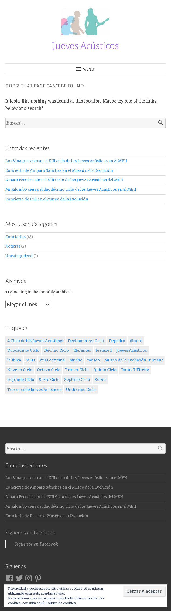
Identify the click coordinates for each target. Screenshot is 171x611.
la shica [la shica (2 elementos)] (14, 360)
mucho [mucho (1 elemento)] (76, 360)
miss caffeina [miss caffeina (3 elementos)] (52, 360)
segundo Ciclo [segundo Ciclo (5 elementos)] (20, 379)
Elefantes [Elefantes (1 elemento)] (82, 350)
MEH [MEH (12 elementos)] (30, 360)
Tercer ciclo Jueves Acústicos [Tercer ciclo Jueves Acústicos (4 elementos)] (34, 389)
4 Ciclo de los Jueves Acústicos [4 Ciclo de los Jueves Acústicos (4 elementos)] (35, 340)
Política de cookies (60, 603)
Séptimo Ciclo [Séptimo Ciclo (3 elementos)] (77, 379)
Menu (89, 69)
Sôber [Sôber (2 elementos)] (100, 379)
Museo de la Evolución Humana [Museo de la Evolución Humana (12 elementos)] (133, 360)
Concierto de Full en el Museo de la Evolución (46, 199)
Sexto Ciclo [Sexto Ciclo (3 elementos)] (49, 379)
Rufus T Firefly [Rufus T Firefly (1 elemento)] (135, 369)
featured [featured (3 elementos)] (103, 350)
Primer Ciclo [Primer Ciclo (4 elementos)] (77, 369)
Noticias (12, 246)
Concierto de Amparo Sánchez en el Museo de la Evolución (59, 170)
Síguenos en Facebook (30, 532)
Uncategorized (19, 256)
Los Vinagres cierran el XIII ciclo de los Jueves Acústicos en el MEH (66, 161)
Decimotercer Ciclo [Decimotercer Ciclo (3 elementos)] (86, 340)
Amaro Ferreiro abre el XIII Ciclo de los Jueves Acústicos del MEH (64, 180)
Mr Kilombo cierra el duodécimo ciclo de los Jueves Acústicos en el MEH (70, 189)
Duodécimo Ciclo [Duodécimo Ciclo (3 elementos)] (23, 350)
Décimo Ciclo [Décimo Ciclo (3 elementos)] (56, 350)
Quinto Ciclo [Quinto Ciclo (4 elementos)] (105, 369)
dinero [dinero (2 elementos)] (136, 340)
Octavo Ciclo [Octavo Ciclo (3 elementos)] (48, 369)
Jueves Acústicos (85, 45)
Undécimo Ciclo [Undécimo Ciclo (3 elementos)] (81, 389)
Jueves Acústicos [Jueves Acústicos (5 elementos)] (131, 350)
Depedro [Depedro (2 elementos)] (117, 340)
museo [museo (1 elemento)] (93, 360)
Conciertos (15, 237)
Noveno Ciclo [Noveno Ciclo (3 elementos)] (19, 369)
